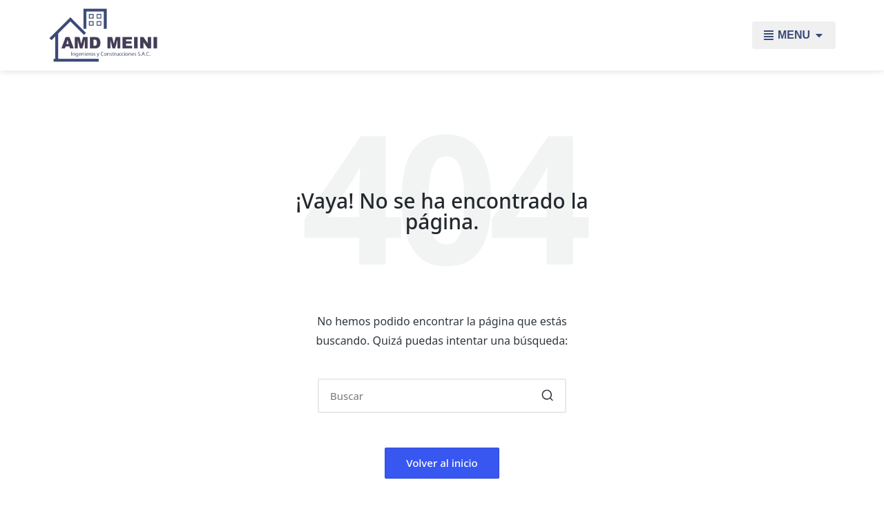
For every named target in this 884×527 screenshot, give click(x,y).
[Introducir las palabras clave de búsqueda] (442, 396)
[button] (547, 396)
